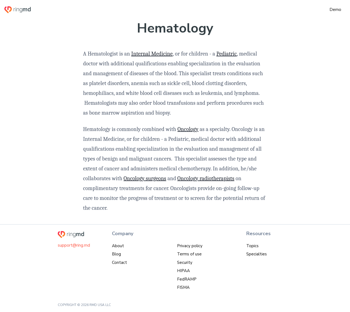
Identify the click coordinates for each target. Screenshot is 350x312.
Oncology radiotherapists (205, 178)
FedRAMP (186, 279)
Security (184, 262)
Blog (116, 254)
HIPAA (183, 270)
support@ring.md (74, 245)
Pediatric (226, 54)
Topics (252, 246)
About (118, 246)
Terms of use (189, 254)
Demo (335, 9)
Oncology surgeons (145, 178)
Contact (119, 262)
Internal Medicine (152, 54)
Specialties (256, 254)
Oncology (187, 129)
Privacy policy (190, 246)
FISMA (183, 287)
